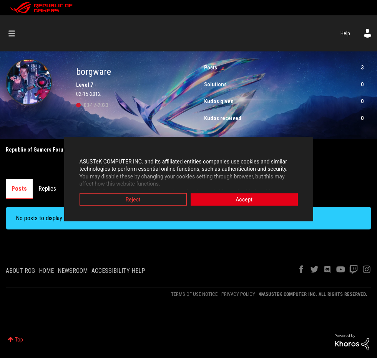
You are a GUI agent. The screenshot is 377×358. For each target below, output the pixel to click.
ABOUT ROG (20, 270)
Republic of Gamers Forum (37, 150)
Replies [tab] (47, 188)
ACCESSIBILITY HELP (118, 270)
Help (345, 33)
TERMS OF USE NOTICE (194, 294)
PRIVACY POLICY (238, 294)
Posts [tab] (19, 188)
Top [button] (19, 340)
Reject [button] (133, 199)
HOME (46, 270)
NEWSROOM (73, 270)
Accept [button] (244, 199)
